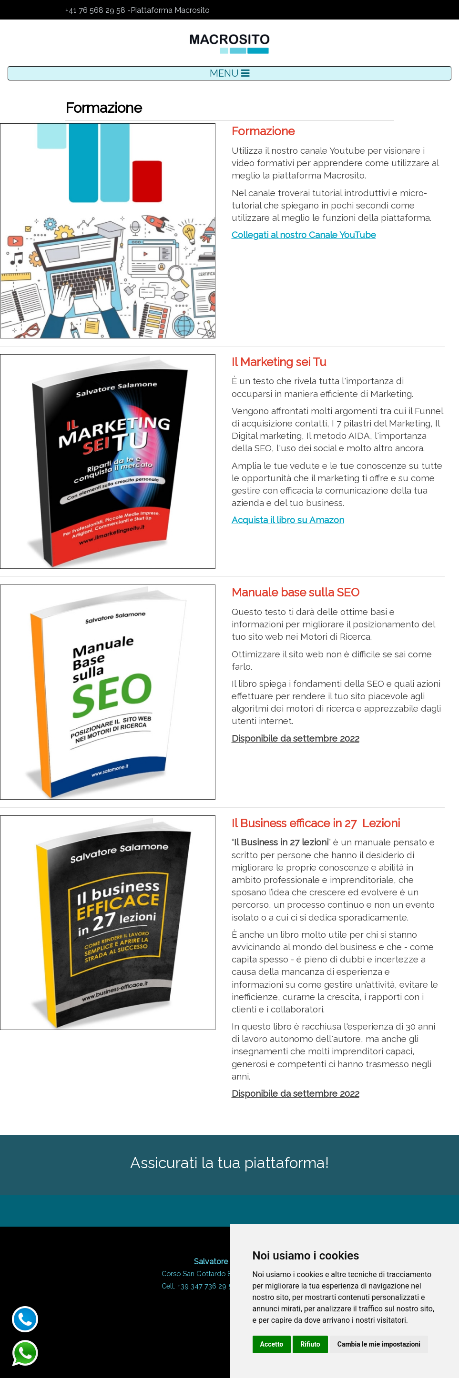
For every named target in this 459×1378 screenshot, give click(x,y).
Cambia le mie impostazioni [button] (378, 1344)
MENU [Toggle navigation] (230, 73)
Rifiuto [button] (310, 1344)
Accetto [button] (272, 1344)
